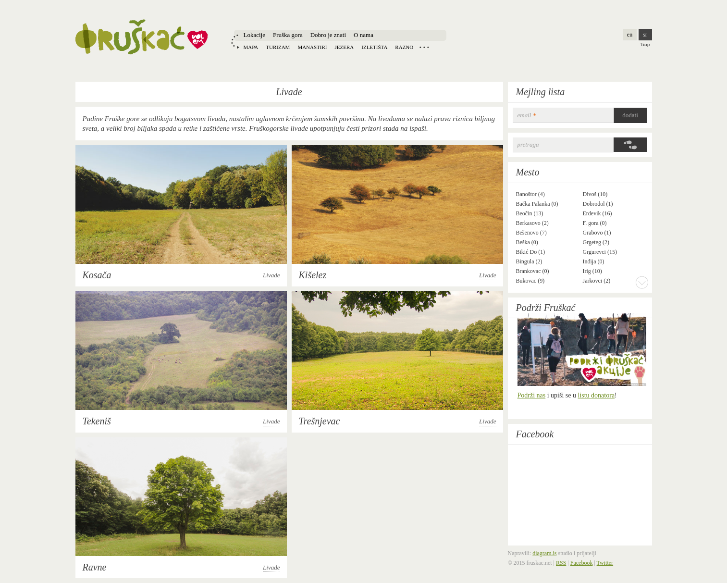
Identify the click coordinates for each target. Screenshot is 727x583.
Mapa (251, 47)
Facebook (535, 434)
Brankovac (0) (532, 271)
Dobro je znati (328, 34)
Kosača (97, 275)
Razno (404, 47)
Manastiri (312, 47)
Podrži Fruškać (546, 307)
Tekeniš (97, 421)
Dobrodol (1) (598, 203)
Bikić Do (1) (530, 251)
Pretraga (528, 144)
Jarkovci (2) (597, 280)
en (629, 34)
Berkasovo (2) (532, 223)
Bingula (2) (529, 261)
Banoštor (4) (530, 194)
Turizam (278, 47)
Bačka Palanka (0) (537, 203)
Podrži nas (532, 395)
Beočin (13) (529, 213)
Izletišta (374, 47)
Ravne (95, 567)
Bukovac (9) (530, 280)
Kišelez (313, 275)
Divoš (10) (595, 194)
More (642, 282)
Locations (424, 47)
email (527, 115)
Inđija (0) (593, 261)
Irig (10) (592, 271)
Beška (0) (527, 242)
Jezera (344, 47)
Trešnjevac (319, 421)
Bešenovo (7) (531, 232)
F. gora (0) (595, 223)
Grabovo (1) (597, 232)
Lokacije (254, 34)
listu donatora (596, 395)
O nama (363, 34)
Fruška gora (288, 34)
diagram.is (544, 553)
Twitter (605, 562)
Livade (271, 275)
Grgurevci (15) (600, 251)
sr (645, 34)
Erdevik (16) (597, 213)
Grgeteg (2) (596, 242)
